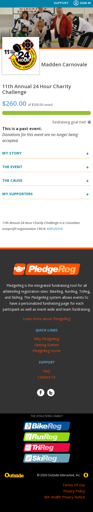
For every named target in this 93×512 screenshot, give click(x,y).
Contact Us (47, 377)
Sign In (82, 3)
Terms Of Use (73, 485)
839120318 (54, 228)
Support (61, 3)
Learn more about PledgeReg (46, 318)
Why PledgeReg (46, 338)
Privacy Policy (74, 491)
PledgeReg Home (46, 350)
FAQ (46, 371)
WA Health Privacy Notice (64, 497)
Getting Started (46, 344)
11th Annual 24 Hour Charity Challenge (36, 89)
